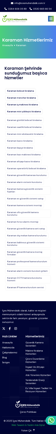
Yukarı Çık (28, 430)
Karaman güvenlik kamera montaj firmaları (24, 255)
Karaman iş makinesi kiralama (22, 104)
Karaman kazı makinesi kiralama (23, 156)
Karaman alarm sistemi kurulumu (24, 183)
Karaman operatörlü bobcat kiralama (26, 170)
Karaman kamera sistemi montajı (24, 207)
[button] (51, 19)
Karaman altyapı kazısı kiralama (23, 163)
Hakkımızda (8, 347)
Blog (4, 357)
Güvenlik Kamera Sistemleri (34, 344)
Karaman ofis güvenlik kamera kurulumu (23, 215)
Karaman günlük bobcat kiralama (24, 121)
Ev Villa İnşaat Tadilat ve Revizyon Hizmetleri (39, 390)
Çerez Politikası (28, 411)
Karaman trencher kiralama (21, 98)
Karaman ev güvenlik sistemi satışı (25, 200)
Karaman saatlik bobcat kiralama (24, 128)
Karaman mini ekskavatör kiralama (25, 135)
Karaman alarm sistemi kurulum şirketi (27, 272)
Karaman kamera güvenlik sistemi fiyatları (25, 192)
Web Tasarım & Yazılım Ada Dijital (28, 425)
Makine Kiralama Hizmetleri (34, 352)
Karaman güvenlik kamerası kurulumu (27, 177)
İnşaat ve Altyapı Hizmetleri (35, 368)
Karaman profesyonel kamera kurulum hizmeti (27, 264)
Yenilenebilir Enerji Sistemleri (35, 382)
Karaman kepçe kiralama (20, 149)
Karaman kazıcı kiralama (19, 142)
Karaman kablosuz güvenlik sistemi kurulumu (25, 245)
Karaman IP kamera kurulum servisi (25, 289)
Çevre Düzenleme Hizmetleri (35, 360)
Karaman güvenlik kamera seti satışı (26, 230)
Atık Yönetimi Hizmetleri (38, 375)
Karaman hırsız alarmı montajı (22, 223)
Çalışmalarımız (9, 352)
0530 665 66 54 (41, 9)
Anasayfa (7, 46)
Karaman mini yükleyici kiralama (24, 111)
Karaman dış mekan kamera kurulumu (27, 237)
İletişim (6, 362)
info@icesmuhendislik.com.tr (28, 3)
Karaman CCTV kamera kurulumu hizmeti (24, 281)
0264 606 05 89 (15, 9)
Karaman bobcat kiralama (20, 91)
